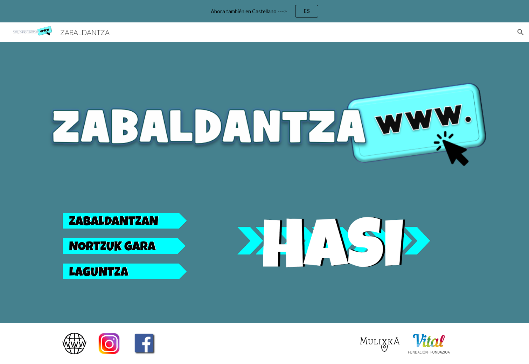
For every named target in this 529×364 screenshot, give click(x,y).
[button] (520, 32)
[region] (264, 11)
